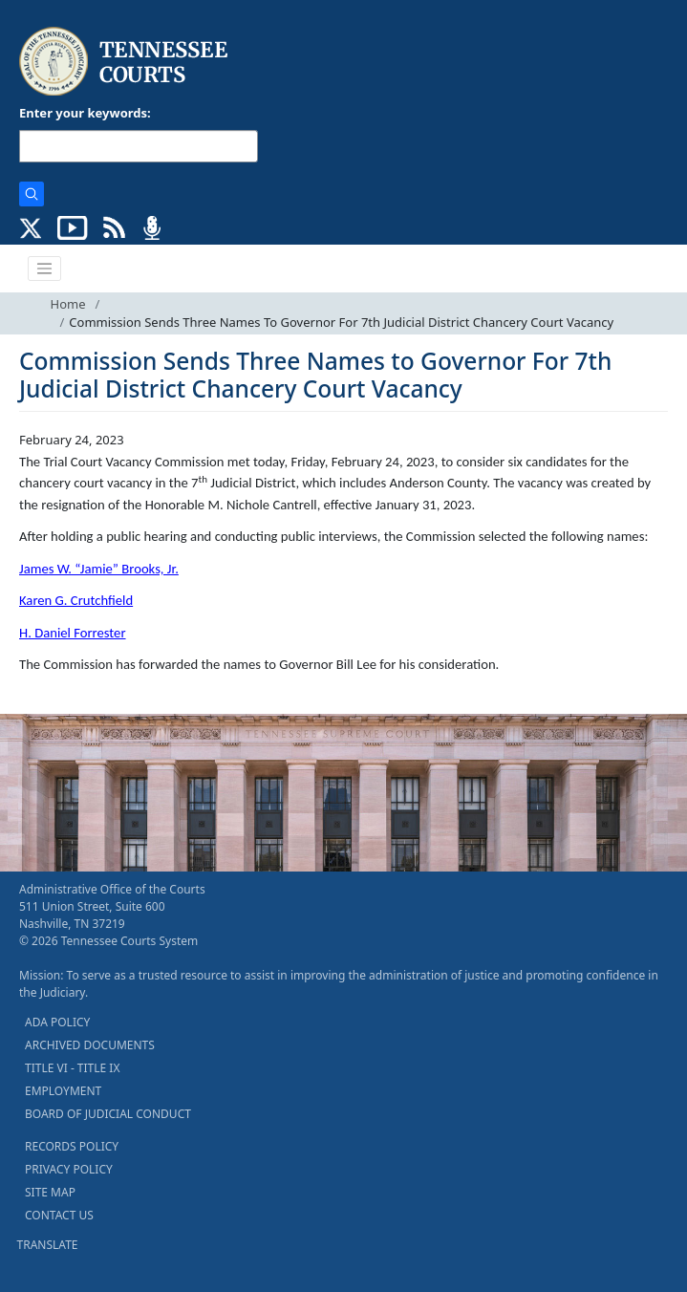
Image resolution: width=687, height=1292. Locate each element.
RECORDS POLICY (71, 1146)
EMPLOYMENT (63, 1091)
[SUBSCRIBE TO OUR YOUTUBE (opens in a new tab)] (72, 226)
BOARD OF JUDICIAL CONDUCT (108, 1114)
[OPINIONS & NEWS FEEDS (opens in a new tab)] (114, 226)
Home (68, 303)
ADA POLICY (57, 1022)
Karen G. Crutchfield (76, 600)
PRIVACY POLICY (69, 1169)
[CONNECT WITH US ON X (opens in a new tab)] (31, 226)
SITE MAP (50, 1192)
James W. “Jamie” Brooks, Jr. (99, 568)
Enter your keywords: (85, 112)
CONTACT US (59, 1215)
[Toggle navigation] (45, 268)
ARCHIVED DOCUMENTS (90, 1045)
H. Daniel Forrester (72, 632)
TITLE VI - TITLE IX (72, 1068)
